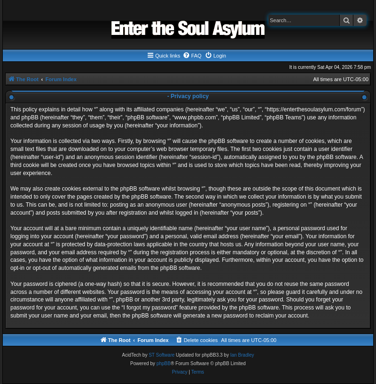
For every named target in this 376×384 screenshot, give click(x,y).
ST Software (162, 355)
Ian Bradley (242, 355)
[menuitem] (192, 55)
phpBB (164, 363)
